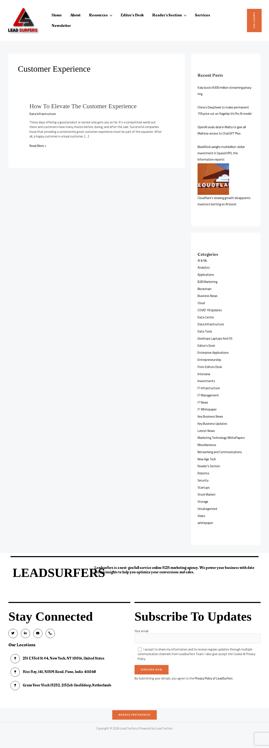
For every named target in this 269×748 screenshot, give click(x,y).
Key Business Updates (212, 424)
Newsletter (61, 25)
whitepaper (205, 523)
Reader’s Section (169, 15)
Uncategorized (207, 509)
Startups (204, 487)
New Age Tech (207, 459)
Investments (206, 381)
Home (56, 15)
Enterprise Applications (213, 353)
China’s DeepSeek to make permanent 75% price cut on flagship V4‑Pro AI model (225, 110)
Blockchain (204, 289)
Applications (206, 275)
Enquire (254, 20)
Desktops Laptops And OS (215, 338)
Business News (208, 296)
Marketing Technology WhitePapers (222, 438)
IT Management (208, 395)
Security (203, 480)
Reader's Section (209, 466)
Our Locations (22, 645)
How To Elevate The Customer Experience (83, 106)
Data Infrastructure (42, 114)
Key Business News (210, 416)
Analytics (204, 267)
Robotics (203, 473)
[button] (110, 15)
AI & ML (203, 260)
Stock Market (207, 494)
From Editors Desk (210, 367)
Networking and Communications (220, 452)
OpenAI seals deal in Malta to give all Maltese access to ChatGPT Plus (222, 130)
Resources (100, 15)
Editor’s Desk (132, 15)
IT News (203, 402)
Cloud (201, 303)
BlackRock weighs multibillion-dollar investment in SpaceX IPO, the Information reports (221, 153)
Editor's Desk (206, 346)
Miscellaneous (207, 445)
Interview (204, 374)
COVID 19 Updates (210, 310)
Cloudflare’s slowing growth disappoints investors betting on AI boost (224, 201)
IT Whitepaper (207, 409)
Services (202, 15)
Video (201, 516)
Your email (197, 636)
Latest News (206, 431)
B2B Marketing (208, 282)
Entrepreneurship (209, 360)
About (75, 15)
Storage (203, 502)
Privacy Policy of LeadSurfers (214, 678)
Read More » (37, 145)
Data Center (206, 317)
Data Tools (205, 331)
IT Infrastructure (209, 388)
